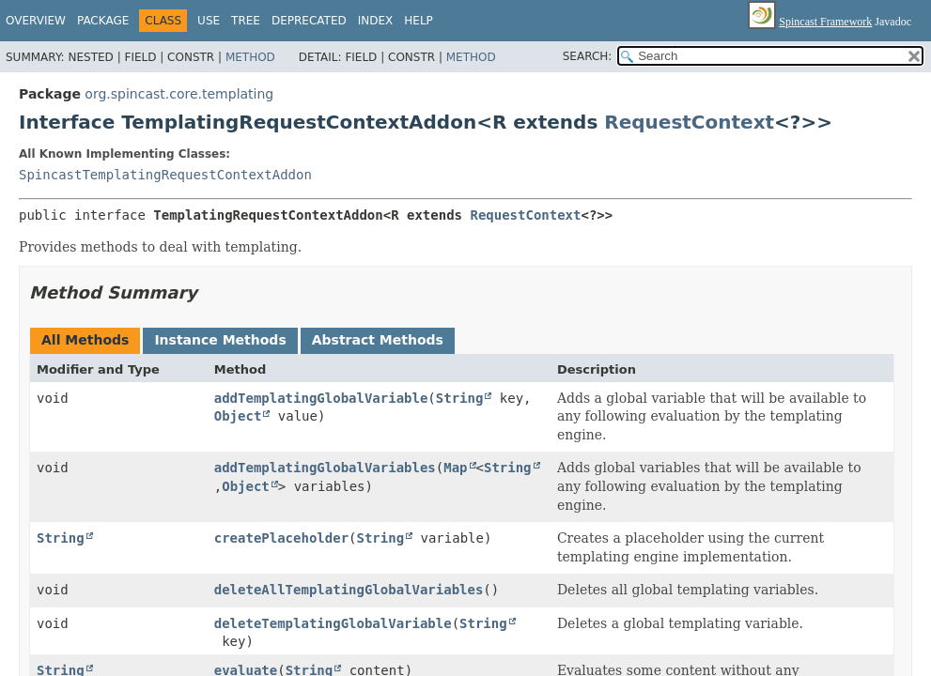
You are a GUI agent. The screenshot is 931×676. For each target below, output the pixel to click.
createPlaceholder (281, 537)
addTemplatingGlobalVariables (325, 467)
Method (250, 57)
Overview (36, 20)
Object (238, 415)
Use (208, 20)
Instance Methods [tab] (220, 339)
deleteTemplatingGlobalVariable (333, 623)
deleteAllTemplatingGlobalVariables (349, 589)
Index (376, 20)
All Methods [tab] (85, 339)
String (460, 398)
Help (418, 20)
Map (455, 467)
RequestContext (689, 122)
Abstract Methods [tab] (377, 339)
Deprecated (309, 20)
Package (103, 20)
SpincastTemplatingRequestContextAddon (165, 174)
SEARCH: (588, 56)
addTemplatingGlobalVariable (321, 398)
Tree (245, 20)
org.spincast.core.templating (179, 93)
